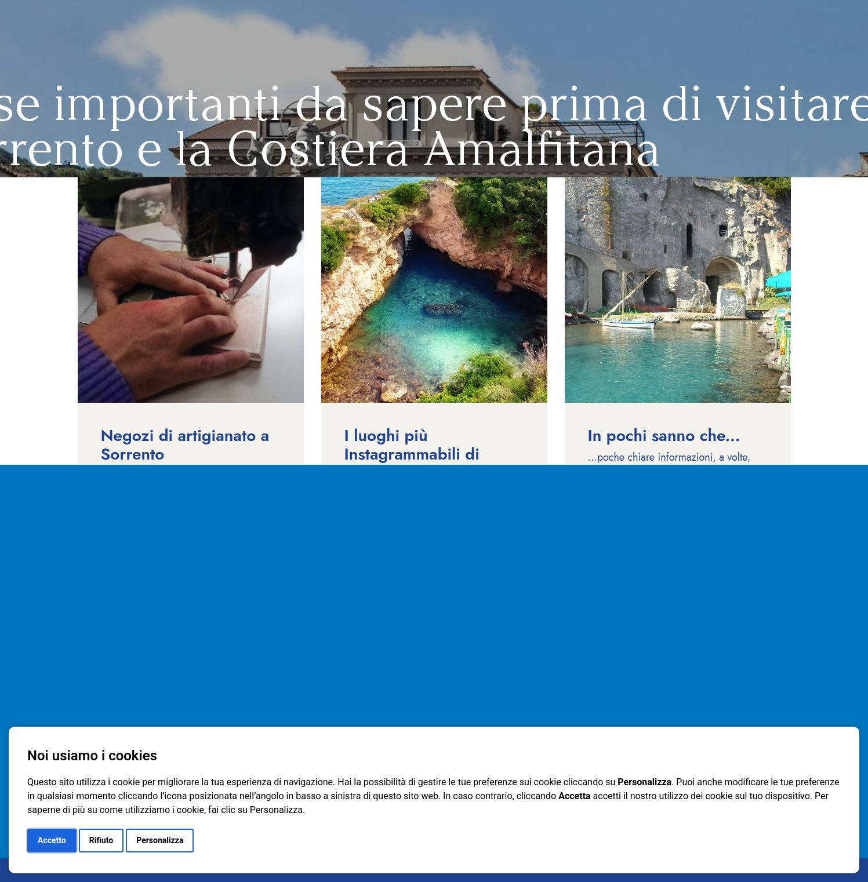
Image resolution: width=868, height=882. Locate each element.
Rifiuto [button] (101, 840)
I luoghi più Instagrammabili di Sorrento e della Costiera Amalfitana (416, 463)
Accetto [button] (52, 840)
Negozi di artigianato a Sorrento (185, 445)
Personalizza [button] (159, 840)
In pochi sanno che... (664, 435)
